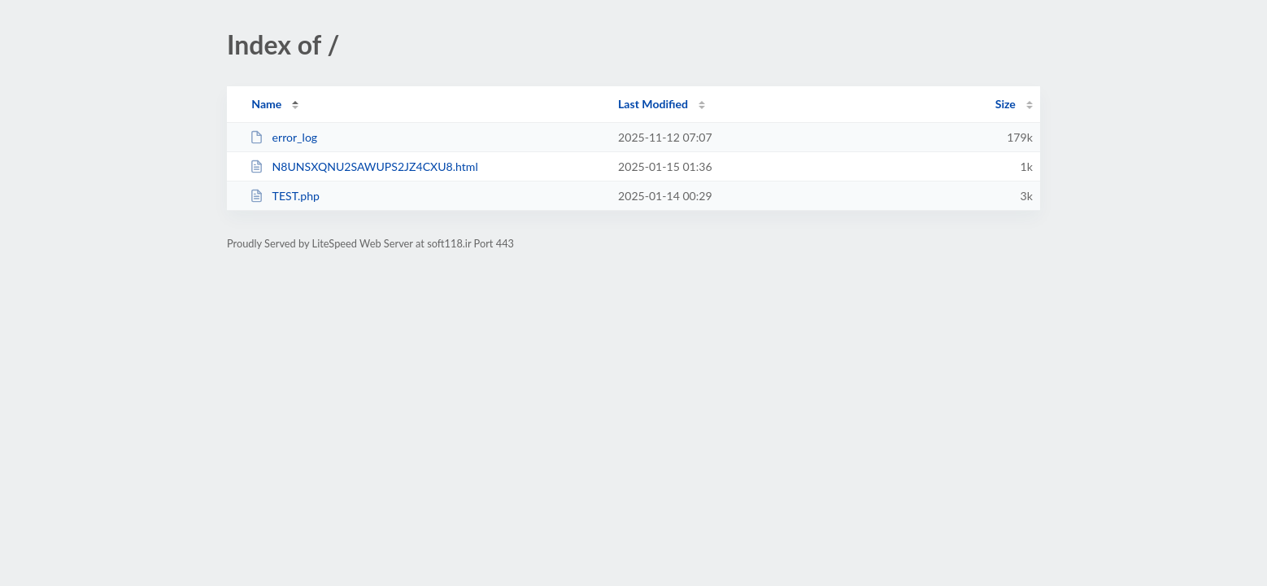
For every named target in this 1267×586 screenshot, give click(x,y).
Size (1005, 104)
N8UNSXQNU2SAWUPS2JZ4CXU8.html (364, 166)
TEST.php (285, 196)
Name (266, 104)
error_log (283, 137)
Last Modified (653, 104)
